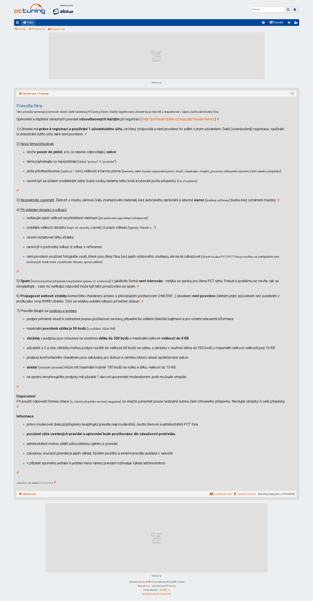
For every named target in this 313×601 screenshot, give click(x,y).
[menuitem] (263, 22)
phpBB (145, 582)
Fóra (30, 22)
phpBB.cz (165, 590)
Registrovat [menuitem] (296, 23)
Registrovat (58, 29)
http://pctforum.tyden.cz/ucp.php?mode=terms (178, 119)
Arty (148, 586)
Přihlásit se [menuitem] (290, 23)
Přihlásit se (38, 29)
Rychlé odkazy (18, 23)
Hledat (22, 29)
